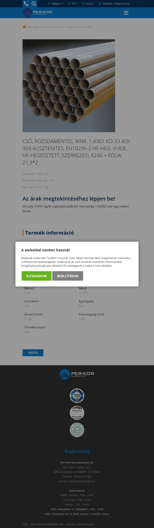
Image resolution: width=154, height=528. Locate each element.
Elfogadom (36, 276)
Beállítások (67, 276)
